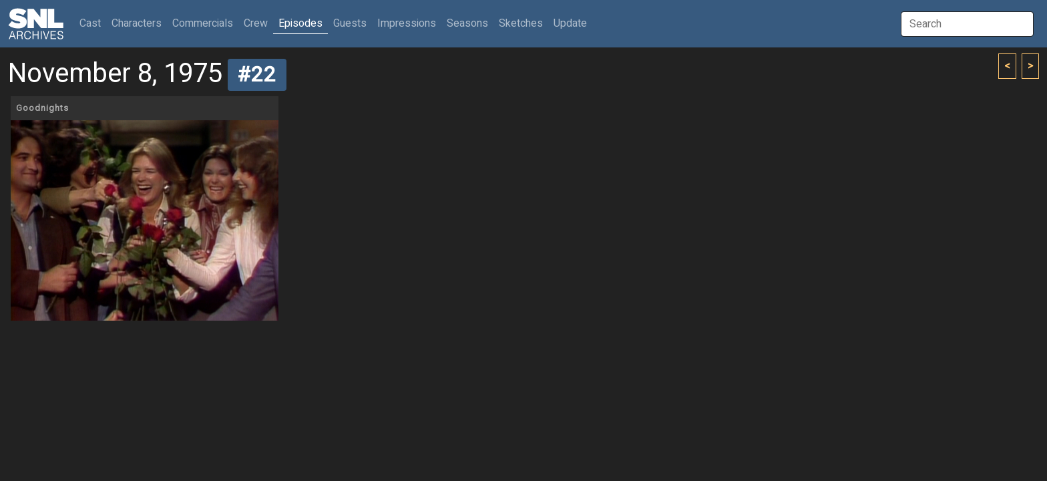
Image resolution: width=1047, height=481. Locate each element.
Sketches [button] (521, 23)
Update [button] (570, 23)
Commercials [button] (202, 23)
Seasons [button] (467, 23)
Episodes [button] (300, 23)
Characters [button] (137, 23)
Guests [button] (350, 23)
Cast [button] (92, 23)
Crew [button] (256, 23)
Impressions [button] (406, 23)
